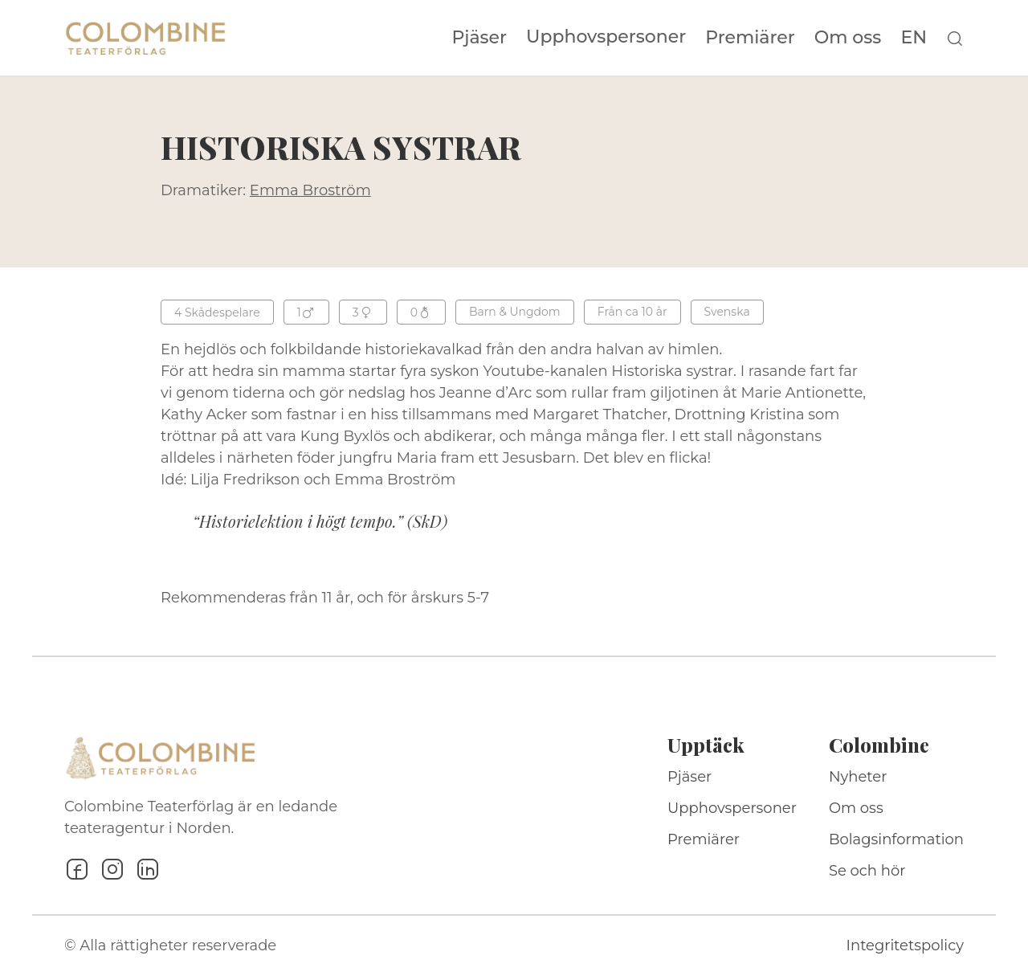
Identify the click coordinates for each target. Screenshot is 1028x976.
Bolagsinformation (896, 839)
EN (913, 38)
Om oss (848, 38)
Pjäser (480, 38)
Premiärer (750, 38)
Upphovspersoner (606, 36)
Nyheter (858, 777)
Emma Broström (310, 190)
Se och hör (867, 871)
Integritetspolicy (905, 945)
